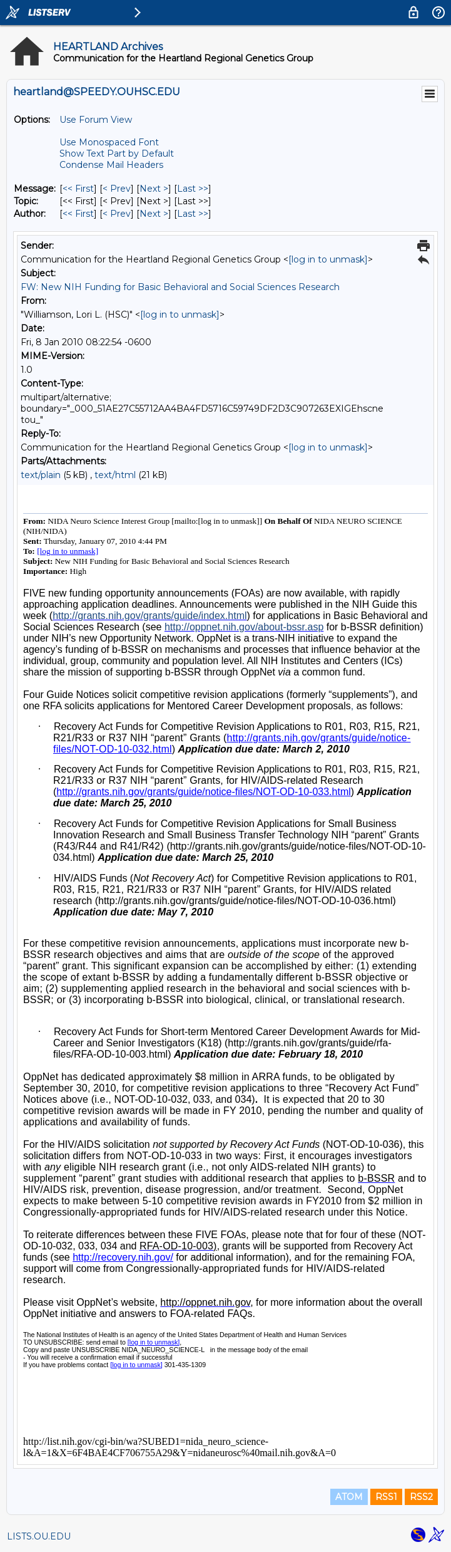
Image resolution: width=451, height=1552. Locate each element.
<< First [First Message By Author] (78, 213)
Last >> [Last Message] (192, 188)
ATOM (349, 1497)
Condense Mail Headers (111, 164)
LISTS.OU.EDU (39, 1536)
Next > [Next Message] (153, 188)
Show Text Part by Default (116, 153)
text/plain (41, 475)
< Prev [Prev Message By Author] (117, 213)
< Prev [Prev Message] (117, 188)
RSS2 (421, 1497)
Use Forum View (95, 119)
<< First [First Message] (78, 188)
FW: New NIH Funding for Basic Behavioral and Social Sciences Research (180, 287)
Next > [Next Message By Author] (153, 213)
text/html (115, 475)
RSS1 (386, 1497)
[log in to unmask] (328, 259)
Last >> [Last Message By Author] (192, 213)
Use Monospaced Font (109, 142)
